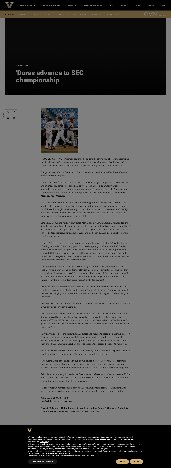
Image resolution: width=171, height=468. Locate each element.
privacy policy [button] (109, 437)
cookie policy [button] (44, 442)
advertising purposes (116, 446)
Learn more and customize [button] (42, 461)
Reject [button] (122, 461)
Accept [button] (136, 461)
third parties (69, 444)
